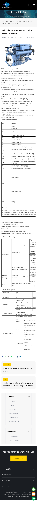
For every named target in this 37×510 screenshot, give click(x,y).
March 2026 (13, 410)
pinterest (14, 357)
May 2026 (12, 402)
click (18, 14)
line (5, 357)
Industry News (14, 21)
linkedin (20, 357)
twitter (8, 357)
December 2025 (14, 422)
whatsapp (11, 357)
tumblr (17, 357)
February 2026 (13, 414)
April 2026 (12, 406)
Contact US (18, 458)
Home (3, 21)
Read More (18, 367)
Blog (7, 21)
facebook (2, 357)
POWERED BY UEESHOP (22, 496)
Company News (14, 440)
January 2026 (13, 418)
